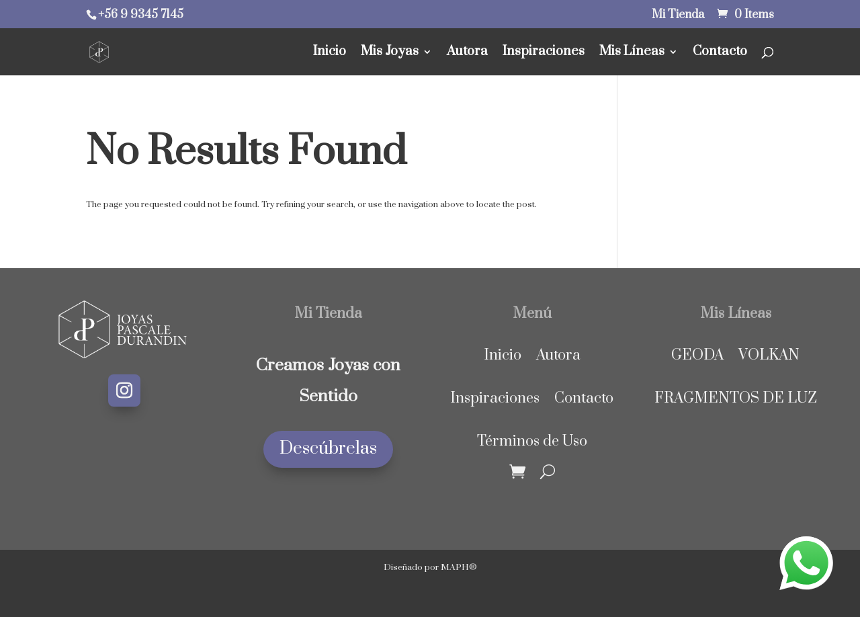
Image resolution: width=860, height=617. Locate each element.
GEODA (697, 355)
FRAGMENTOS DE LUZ (735, 398)
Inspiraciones (544, 53)
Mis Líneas (631, 53)
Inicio (329, 53)
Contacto (720, 53)
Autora (467, 53)
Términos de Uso (532, 441)
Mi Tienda (678, 15)
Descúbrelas (328, 449)
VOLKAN (769, 355)
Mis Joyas (390, 53)
